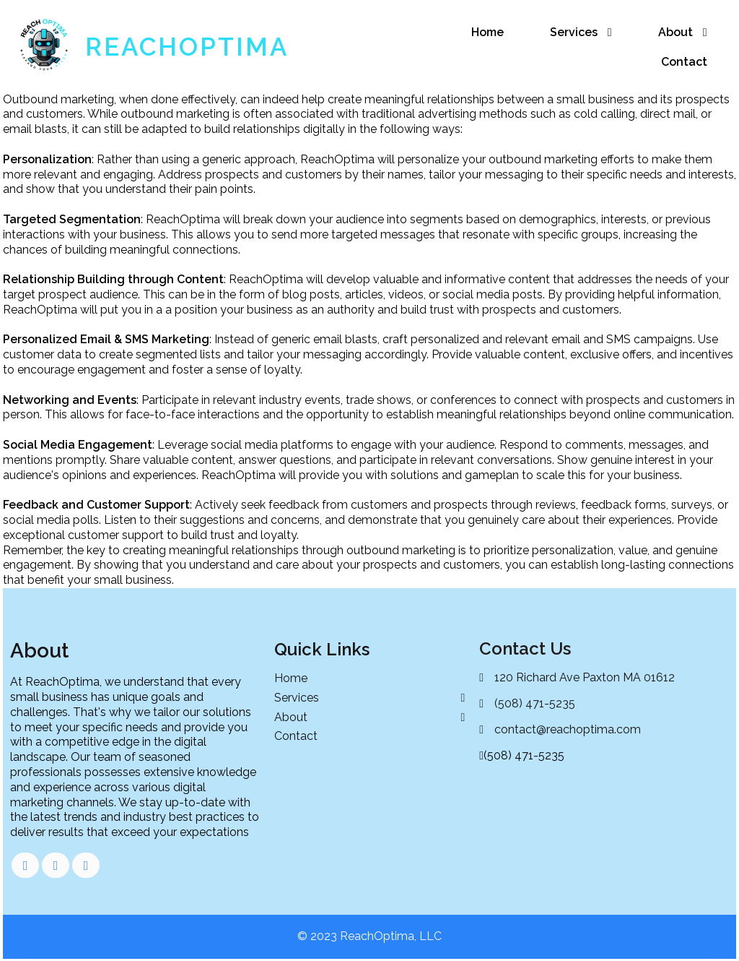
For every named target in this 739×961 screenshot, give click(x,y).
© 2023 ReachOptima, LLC (369, 936)
